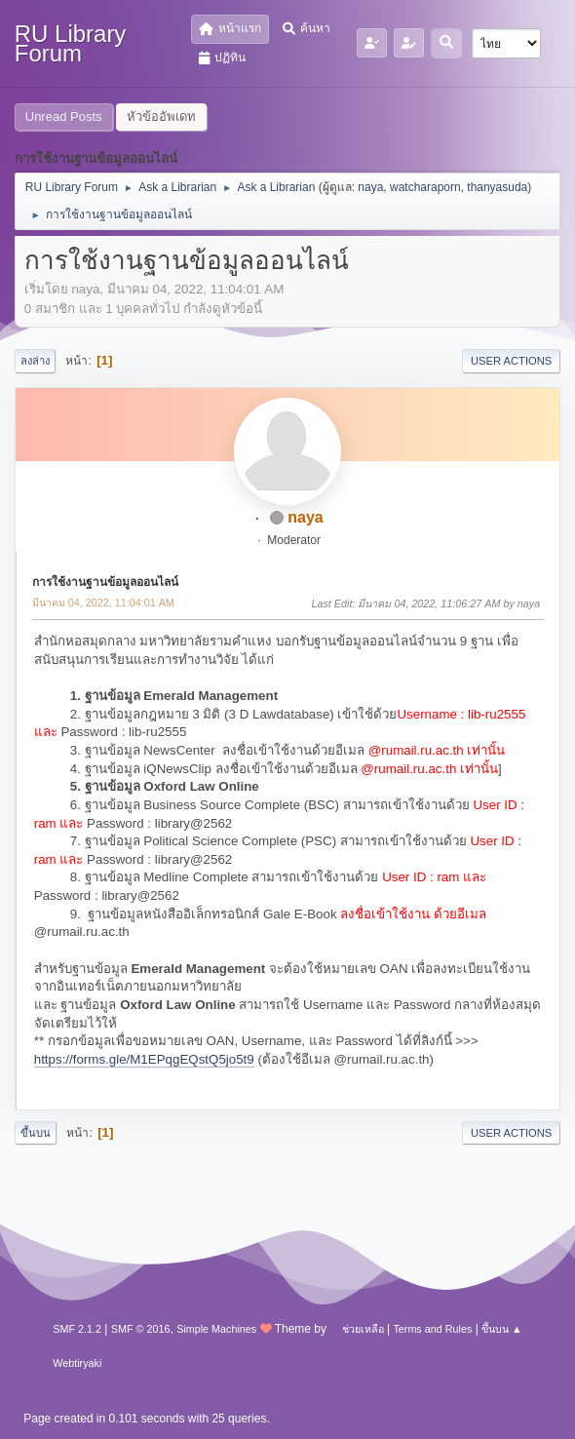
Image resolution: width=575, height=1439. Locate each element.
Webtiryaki (77, 1363)
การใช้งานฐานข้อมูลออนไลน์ (105, 582)
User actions (511, 361)
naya (370, 187)
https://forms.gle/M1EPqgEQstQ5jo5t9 (144, 1059)
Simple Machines (216, 1329)
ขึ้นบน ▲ (501, 1329)
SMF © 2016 (141, 1329)
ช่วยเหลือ (363, 1329)
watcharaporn (425, 187)
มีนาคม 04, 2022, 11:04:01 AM (103, 602)
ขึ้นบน (35, 1133)
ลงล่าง (35, 361)
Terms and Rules (432, 1329)
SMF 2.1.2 (77, 1329)
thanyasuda (497, 187)
